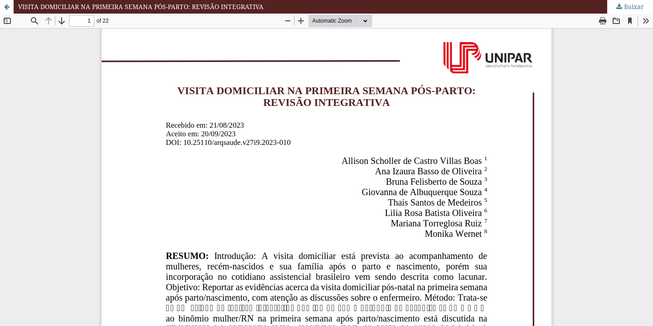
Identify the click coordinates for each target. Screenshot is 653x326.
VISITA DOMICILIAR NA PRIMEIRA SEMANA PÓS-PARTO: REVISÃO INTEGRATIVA (140, 6)
